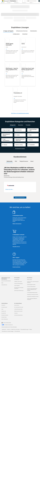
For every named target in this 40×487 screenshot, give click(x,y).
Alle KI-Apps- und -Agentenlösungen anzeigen (20, 113)
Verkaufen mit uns (16, 246)
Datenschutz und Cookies (15, 329)
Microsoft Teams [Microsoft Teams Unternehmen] (4, 317)
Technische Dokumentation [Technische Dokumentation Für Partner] (31, 286)
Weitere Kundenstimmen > (20, 197)
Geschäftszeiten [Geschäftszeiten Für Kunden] (16, 279)
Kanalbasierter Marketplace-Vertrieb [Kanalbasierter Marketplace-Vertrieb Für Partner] (32, 296)
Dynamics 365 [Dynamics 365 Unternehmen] (4, 311)
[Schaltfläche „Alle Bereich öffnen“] (3, 2)
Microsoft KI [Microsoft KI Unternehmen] (3, 305)
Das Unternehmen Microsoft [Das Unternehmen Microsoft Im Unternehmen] (18, 307)
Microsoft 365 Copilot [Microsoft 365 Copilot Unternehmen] (5, 315)
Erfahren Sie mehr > (9, 189)
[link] (12, 49)
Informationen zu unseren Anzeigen (8, 331)
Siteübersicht (4, 329)
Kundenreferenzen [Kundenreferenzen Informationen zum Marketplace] (4, 284)
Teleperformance (23, 161)
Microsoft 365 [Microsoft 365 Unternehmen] (4, 313)
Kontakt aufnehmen (16, 267)
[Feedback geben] (17, 1)
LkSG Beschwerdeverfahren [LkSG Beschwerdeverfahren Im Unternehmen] (18, 315)
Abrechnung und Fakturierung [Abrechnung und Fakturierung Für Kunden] (18, 290)
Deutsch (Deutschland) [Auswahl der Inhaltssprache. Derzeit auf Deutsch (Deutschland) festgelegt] (7, 322)
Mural (31, 161)
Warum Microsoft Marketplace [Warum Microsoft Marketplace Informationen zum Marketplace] (6, 280)
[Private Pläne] (25, 1)
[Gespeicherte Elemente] (22, 1)
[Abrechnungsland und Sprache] (31, 1)
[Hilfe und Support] (20, 1)
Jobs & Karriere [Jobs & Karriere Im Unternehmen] (16, 305)
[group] (6, 49)
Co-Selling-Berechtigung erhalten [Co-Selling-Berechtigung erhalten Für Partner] (32, 292)
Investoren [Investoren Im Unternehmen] (16, 313)
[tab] (8, 31)
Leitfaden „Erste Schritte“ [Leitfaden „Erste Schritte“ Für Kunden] (18, 281)
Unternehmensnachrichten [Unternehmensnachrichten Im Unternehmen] (18, 309)
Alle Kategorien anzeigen (20, 148)
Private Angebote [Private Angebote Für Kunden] (17, 285)
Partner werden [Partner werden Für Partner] (29, 279)
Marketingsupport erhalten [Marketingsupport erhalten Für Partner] (31, 284)
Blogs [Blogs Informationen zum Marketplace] (2, 282)
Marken (30, 329)
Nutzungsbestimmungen (24, 329)
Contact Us (9, 329)
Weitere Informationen (17, 223)
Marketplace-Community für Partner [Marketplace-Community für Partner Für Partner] (32, 294)
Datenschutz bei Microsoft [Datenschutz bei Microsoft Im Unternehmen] (18, 311)
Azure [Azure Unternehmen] (2, 309)
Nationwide (9, 161)
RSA (16, 161)
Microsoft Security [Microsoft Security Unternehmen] (4, 307)
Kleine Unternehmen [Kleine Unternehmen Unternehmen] (5, 319)
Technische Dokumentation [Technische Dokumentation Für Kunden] (18, 283)
